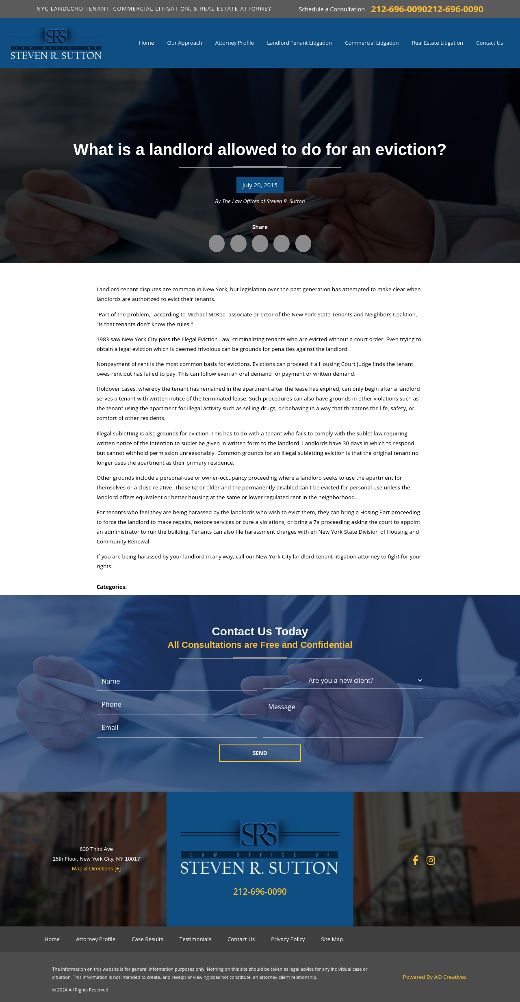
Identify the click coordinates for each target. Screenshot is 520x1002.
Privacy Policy (288, 939)
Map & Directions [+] (96, 869)
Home (52, 939)
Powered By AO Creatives (435, 976)
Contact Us (241, 939)
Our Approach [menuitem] (184, 42)
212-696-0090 (399, 8)
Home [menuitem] (146, 42)
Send (260, 753)
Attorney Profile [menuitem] (234, 42)
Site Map (332, 939)
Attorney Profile (95, 939)
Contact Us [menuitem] (489, 42)
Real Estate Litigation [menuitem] (437, 42)
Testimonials (195, 939)
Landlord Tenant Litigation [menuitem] (299, 42)
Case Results (147, 939)
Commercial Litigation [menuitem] (372, 42)
